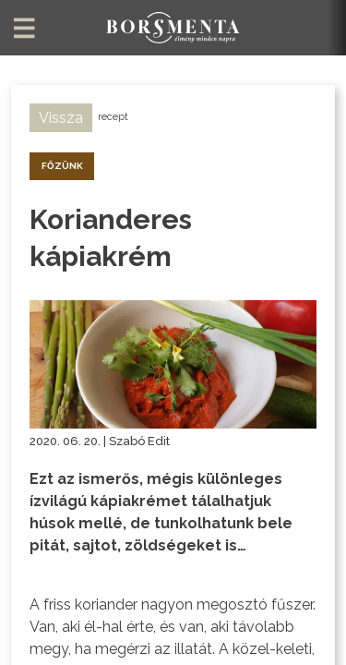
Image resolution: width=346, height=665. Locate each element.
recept (113, 117)
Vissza (61, 118)
